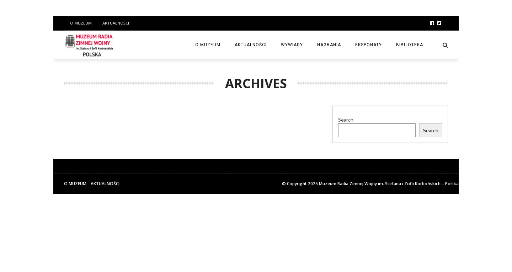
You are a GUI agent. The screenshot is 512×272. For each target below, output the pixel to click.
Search (345, 120)
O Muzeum (81, 23)
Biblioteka (409, 44)
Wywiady (292, 44)
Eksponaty (368, 44)
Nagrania (329, 44)
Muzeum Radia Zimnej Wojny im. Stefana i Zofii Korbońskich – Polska (389, 184)
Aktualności (115, 23)
